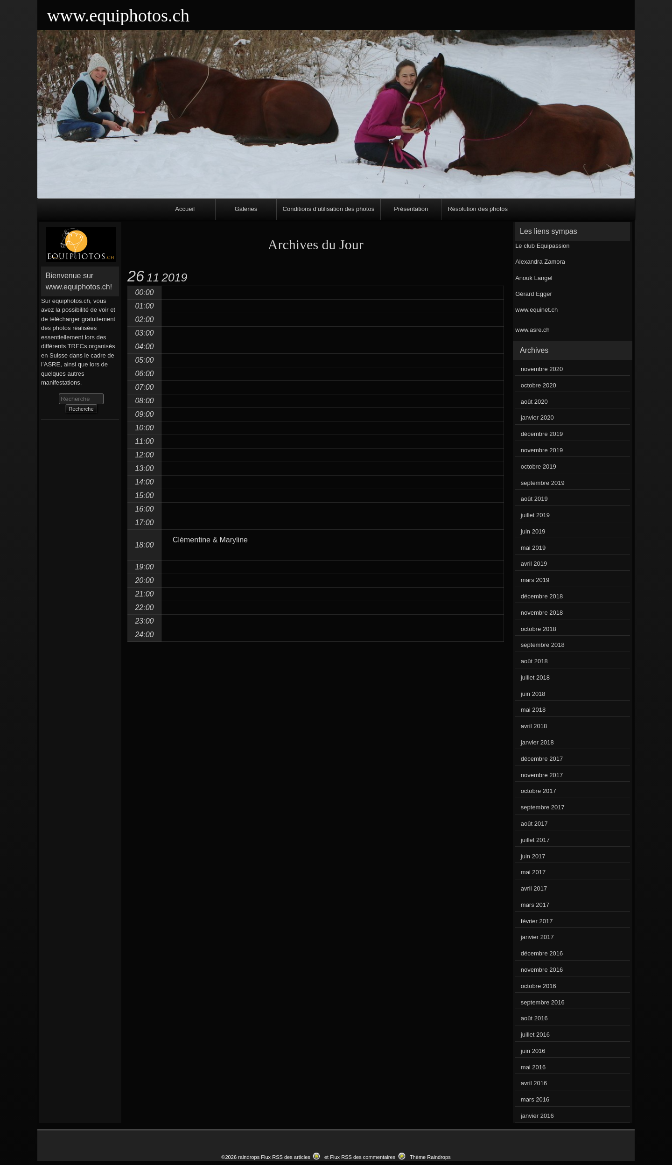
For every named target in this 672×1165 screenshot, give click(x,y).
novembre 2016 (542, 969)
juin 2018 (533, 693)
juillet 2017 (535, 839)
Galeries (246, 208)
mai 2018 (533, 709)
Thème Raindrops (430, 1157)
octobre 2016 (538, 986)
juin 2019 (533, 531)
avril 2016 (534, 1083)
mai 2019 (533, 547)
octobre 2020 (538, 385)
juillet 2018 (535, 677)
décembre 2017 (542, 758)
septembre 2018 (543, 644)
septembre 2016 (543, 1002)
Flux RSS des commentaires (362, 1157)
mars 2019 (535, 579)
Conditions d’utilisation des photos (329, 208)
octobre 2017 (538, 790)
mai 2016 (533, 1067)
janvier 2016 (537, 1115)
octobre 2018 (538, 628)
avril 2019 (534, 563)
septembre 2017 (543, 807)
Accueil (185, 208)
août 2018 (534, 661)
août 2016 (534, 1018)
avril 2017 (534, 888)
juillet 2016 (535, 1034)
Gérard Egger (533, 293)
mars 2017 (535, 904)
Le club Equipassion (542, 245)
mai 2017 (533, 872)
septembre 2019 (543, 482)
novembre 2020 (542, 368)
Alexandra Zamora (540, 261)
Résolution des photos (478, 208)
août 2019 (534, 498)
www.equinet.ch (536, 309)
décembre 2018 (542, 596)
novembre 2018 (542, 612)
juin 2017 (533, 856)
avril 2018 (534, 726)
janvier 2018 (537, 742)
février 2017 (537, 921)
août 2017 (534, 823)
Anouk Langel (534, 277)
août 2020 (534, 401)
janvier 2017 (537, 936)
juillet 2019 (535, 515)
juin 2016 (533, 1050)
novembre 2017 (542, 775)
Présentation (411, 208)
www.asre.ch (532, 329)
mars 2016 (535, 1099)
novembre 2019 (542, 450)
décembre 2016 (542, 953)
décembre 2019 (542, 433)
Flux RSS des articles (285, 1157)
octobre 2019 (538, 466)
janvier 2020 (537, 417)
